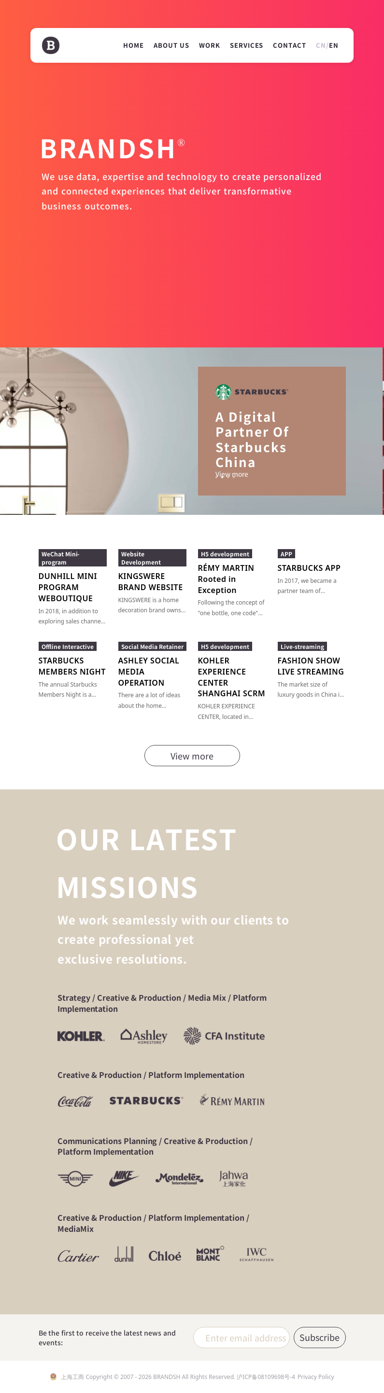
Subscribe (319, 1337)
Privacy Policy (316, 1377)
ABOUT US (171, 45)
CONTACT (289, 45)
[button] (216, 477)
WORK (209, 45)
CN (321, 45)
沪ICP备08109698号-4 (266, 1377)
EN (334, 45)
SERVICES (246, 45)
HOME (133, 45)
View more (232, 474)
